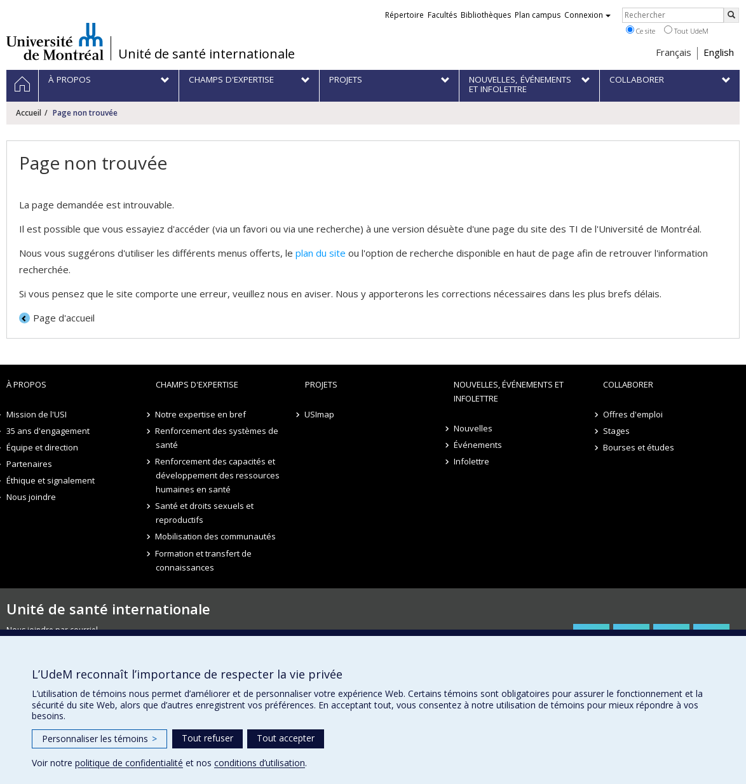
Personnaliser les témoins (99, 739)
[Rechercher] (731, 15)
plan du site (320, 253)
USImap (320, 414)
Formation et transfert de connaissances (204, 560)
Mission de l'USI (36, 414)
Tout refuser (207, 738)
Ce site (640, 30)
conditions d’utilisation (259, 763)
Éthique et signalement (50, 480)
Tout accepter (286, 738)
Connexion (587, 15)
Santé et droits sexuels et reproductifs (205, 512)
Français (673, 52)
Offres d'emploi (633, 414)
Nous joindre (31, 497)
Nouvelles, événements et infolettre (509, 391)
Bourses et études (638, 447)
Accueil (28, 112)
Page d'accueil (64, 317)
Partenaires (29, 464)
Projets (321, 384)
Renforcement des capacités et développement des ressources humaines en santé (218, 475)
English (718, 52)
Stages (616, 430)
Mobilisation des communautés (216, 536)
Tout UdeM (686, 30)
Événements (478, 444)
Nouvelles (473, 428)
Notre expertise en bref (201, 414)
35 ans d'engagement (48, 430)
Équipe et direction (42, 447)
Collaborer (628, 384)
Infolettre (471, 461)
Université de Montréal (55, 41)
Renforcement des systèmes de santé (217, 437)
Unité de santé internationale (206, 54)
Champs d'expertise (197, 384)
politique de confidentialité (129, 763)
